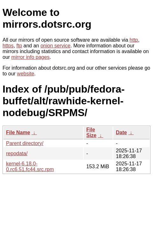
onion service (55, 45)
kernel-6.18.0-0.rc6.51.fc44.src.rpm (30, 166)
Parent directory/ (24, 143)
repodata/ (17, 153)
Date (121, 132)
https (8, 45)
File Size (91, 132)
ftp (19, 45)
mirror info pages (30, 57)
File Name (18, 132)
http (133, 40)
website (25, 73)
